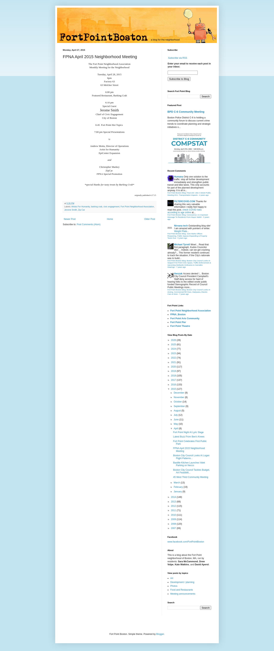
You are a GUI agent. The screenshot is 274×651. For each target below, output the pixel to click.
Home (110, 219)
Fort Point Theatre (180, 326)
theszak (178, 273)
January (178, 491)
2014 (174, 497)
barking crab (96, 206)
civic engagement (111, 206)
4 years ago (204, 195)
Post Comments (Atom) (88, 224)
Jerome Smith (70, 210)
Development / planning (182, 582)
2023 (174, 353)
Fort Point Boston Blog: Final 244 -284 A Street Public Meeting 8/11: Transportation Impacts (189, 194)
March (177, 482)
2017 (174, 380)
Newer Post (70, 219)
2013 (174, 501)
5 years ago (182, 238)
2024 (174, 349)
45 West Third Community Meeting (190, 477)
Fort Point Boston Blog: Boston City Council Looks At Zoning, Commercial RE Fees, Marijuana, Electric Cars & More (188, 292)
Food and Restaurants (181, 589)
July (176, 415)
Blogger (160, 634)
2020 (174, 366)
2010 (174, 515)
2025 (174, 344)
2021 (174, 362)
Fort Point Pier (178, 322)
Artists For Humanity (80, 206)
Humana (178, 176)
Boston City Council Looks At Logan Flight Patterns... (191, 456)
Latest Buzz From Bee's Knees (188, 436)
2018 (174, 375)
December (179, 392)
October (178, 401)
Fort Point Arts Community (184, 318)
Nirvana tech (181, 225)
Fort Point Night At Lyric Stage (188, 432)
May (176, 424)
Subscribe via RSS (177, 58)
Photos (173, 586)
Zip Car (81, 210)
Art (171, 578)
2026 (174, 340)
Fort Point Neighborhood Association (137, 206)
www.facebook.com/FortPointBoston (185, 541)
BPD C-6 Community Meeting (185, 111)
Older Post (149, 219)
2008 (174, 524)
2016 (174, 384)
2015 (174, 389)
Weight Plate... (181, 231)
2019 (174, 371)
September (180, 406)
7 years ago (181, 267)
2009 (174, 519)
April (176, 428)
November (179, 397)
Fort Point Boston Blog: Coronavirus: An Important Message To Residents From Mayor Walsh (187, 216)
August (178, 410)
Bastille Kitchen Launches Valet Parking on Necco (189, 464)
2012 (174, 506)
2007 (174, 528)
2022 (174, 357)
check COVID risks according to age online (184, 211)
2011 (174, 510)
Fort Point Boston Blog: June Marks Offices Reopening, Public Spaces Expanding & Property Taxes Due (187, 236)
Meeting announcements (182, 593)
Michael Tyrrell (182, 244)
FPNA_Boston (178, 314)
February (178, 487)
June (176, 419)
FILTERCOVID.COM (184, 201)
